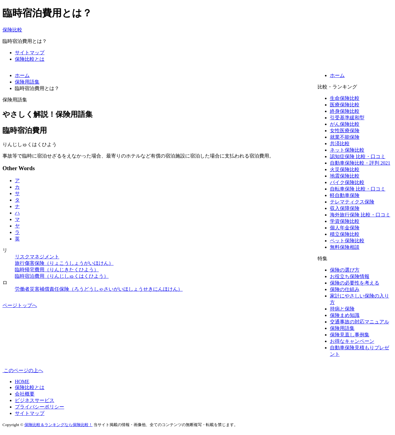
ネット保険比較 (347, 150)
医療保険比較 (345, 104)
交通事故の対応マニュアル (359, 321)
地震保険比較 (345, 176)
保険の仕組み (345, 289)
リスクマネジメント (37, 256)
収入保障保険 (345, 208)
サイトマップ (29, 52)
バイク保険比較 (347, 182)
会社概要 (25, 393)
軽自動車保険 (345, 195)
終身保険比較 (345, 111)
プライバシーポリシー (39, 406)
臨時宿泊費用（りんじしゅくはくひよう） (62, 276)
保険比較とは (29, 59)
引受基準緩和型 (347, 117)
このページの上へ (22, 370)
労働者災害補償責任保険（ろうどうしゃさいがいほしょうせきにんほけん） (99, 289)
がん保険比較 (345, 124)
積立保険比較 (345, 234)
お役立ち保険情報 (349, 276)
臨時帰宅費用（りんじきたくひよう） (57, 269)
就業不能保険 (345, 137)
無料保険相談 (345, 247)
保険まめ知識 (345, 315)
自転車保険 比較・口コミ (357, 188)
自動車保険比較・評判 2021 (360, 163)
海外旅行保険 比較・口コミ (360, 214)
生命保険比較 (345, 98)
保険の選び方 (345, 270)
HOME (22, 381)
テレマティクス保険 (352, 201)
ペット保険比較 (347, 240)
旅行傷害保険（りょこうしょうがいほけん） (64, 263)
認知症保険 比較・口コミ (357, 156)
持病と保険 (342, 308)
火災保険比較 (345, 169)
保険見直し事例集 (349, 334)
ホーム (337, 75)
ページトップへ (19, 305)
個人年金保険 (345, 227)
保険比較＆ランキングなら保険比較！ (58, 424)
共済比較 (340, 143)
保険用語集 (342, 328)
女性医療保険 (345, 130)
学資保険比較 (345, 221)
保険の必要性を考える (354, 282)
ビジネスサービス (34, 400)
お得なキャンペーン (352, 341)
